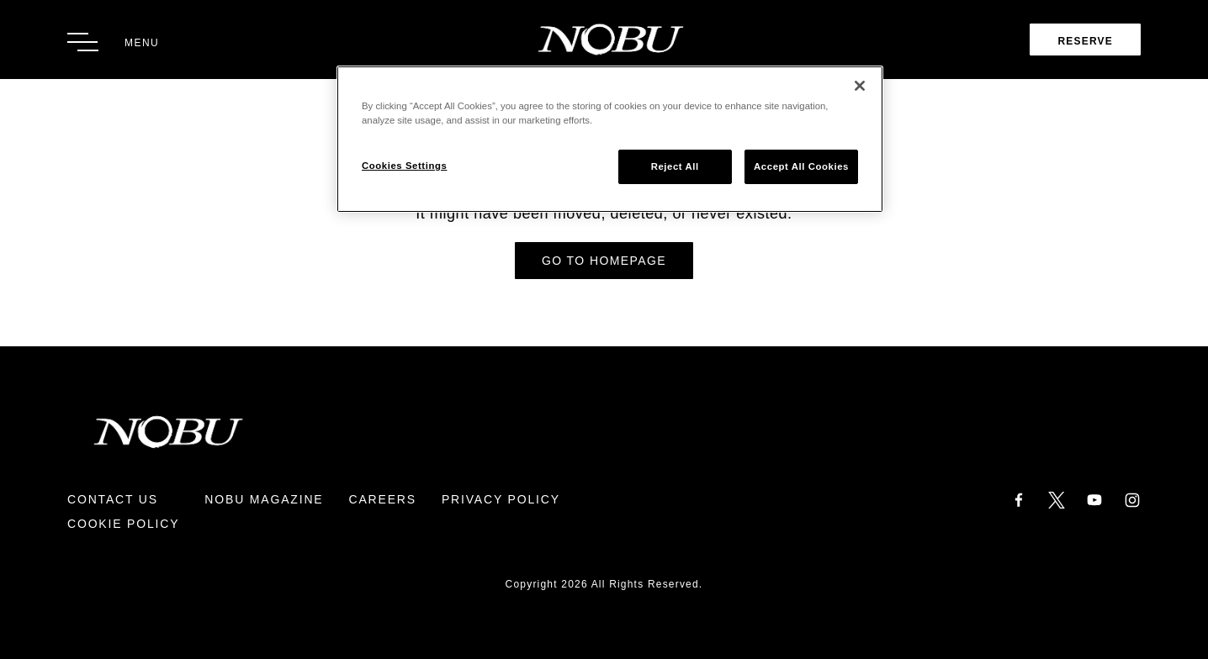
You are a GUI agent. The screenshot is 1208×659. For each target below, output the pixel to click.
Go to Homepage (604, 260)
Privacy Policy (501, 499)
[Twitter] (1056, 499)
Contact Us (112, 499)
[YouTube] (1094, 499)
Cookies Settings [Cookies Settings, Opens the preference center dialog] (404, 166)
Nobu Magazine (263, 499)
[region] (609, 139)
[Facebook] (1018, 499)
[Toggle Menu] (113, 42)
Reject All (675, 166)
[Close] (859, 85)
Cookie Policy (123, 524)
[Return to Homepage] (604, 39)
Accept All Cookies (801, 166)
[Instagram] (1132, 499)
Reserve (1085, 41)
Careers (382, 499)
